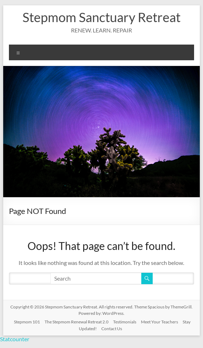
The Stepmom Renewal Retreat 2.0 (76, 321)
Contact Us (111, 328)
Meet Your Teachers (159, 321)
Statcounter (14, 339)
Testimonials (124, 321)
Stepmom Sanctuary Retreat (101, 17)
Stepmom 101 (27, 321)
